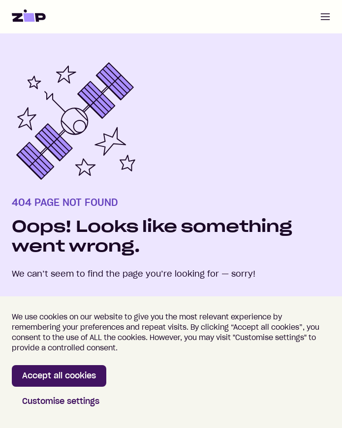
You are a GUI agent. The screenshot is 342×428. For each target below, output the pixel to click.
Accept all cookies (59, 375)
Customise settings (60, 401)
